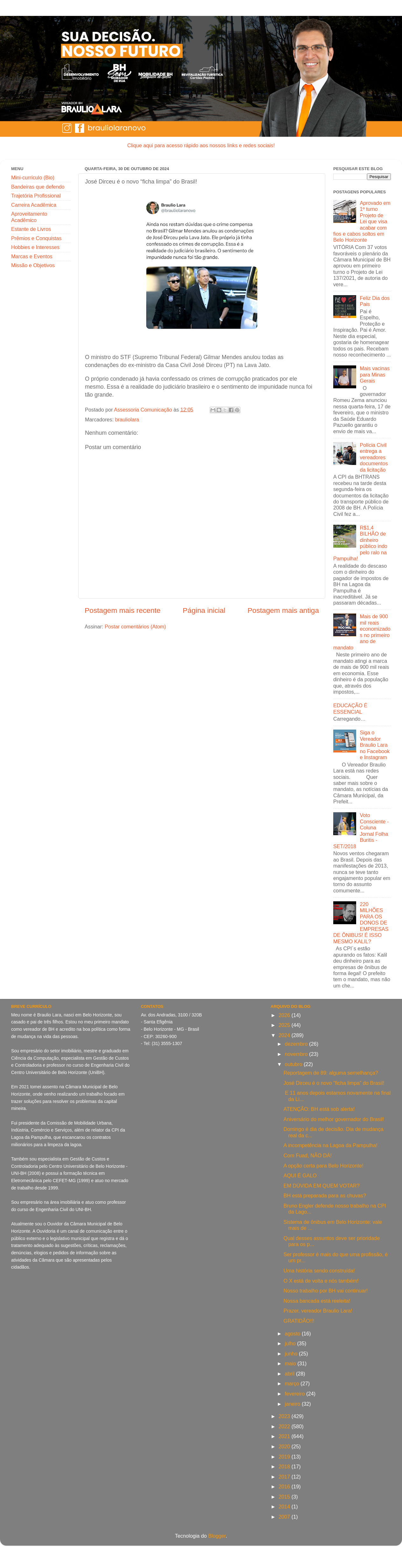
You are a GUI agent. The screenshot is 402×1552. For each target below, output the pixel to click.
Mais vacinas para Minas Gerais (375, 374)
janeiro (293, 1404)
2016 (285, 1486)
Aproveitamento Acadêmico (29, 217)
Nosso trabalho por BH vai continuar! (326, 1290)
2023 (285, 1416)
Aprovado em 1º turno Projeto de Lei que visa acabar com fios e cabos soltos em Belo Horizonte (362, 221)
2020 (285, 1446)
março (292, 1383)
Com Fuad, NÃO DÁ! (308, 1155)
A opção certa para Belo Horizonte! (323, 1165)
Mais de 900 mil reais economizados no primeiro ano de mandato (362, 631)
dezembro (297, 1044)
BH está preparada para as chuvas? (325, 1195)
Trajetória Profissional (36, 195)
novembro (297, 1054)
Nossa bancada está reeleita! (317, 1301)
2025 (285, 1025)
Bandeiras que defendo (37, 187)
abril (290, 1373)
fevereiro (295, 1393)
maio (291, 1363)
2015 (285, 1497)
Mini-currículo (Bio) (32, 177)
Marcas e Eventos (32, 256)
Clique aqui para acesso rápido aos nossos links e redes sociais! (201, 145)
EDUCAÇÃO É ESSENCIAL (350, 708)
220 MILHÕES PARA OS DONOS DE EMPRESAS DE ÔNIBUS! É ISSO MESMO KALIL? (360, 922)
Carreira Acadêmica (33, 205)
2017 (285, 1476)
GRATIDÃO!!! (299, 1321)
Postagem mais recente (122, 610)
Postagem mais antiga (283, 610)
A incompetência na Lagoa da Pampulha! (330, 1145)
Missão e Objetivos (33, 265)
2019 (285, 1456)
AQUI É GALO (300, 1175)
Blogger (217, 1536)
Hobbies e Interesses (35, 247)
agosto (293, 1333)
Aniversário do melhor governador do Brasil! (334, 1119)
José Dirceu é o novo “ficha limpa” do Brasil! (334, 1083)
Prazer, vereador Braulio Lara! (318, 1310)
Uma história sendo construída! (319, 1270)
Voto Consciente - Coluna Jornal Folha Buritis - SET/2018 (361, 830)
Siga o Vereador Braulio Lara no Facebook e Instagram (375, 745)
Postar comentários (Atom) (135, 626)
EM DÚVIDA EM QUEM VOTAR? (322, 1185)
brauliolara (127, 419)
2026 (285, 1015)
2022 (285, 1426)
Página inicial (204, 610)
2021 (285, 1436)
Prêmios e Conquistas (36, 238)
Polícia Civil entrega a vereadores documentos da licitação (374, 457)
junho (292, 1353)
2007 (285, 1517)
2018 (285, 1466)
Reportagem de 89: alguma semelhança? (331, 1073)
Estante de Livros (31, 229)
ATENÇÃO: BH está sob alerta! (319, 1109)
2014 (285, 1506)
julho (291, 1343)
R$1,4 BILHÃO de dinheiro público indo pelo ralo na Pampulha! (360, 543)
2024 (285, 1035)
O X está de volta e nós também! (321, 1281)
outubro (294, 1064)
